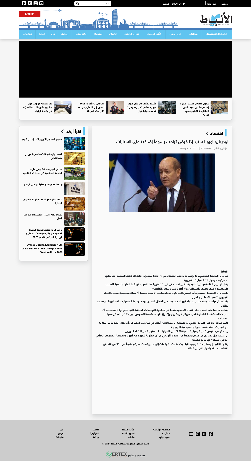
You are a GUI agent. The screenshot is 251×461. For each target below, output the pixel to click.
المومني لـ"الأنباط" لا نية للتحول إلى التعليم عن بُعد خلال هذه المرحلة (91, 107)
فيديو (42, 34)
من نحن (224, 3)
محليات (193, 34)
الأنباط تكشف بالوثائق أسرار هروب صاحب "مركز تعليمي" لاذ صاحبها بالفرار (141, 107)
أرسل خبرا (212, 3)
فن (53, 34)
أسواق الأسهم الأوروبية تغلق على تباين (42, 138)
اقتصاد (98, 34)
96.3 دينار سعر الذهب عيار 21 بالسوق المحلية (42, 201)
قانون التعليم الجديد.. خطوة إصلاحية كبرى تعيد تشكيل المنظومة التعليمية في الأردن (194, 109)
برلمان (113, 34)
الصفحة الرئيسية (216, 34)
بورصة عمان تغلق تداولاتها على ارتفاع (43, 184)
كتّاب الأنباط (154, 34)
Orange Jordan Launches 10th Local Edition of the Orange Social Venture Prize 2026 (41, 248)
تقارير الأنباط (131, 34)
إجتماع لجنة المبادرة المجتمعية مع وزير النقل (42, 216)
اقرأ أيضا (72, 131)
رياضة (64, 34)
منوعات (27, 34)
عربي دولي (175, 34)
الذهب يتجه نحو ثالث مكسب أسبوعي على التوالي (43, 156)
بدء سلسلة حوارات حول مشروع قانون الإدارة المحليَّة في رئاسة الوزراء (37, 107)
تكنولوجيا (81, 34)
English (29, 13)
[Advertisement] (125, 65)
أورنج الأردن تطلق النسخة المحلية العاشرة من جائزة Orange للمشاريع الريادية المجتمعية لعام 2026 (44, 233)
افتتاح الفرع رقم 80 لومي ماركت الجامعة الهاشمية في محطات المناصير (42, 171)
